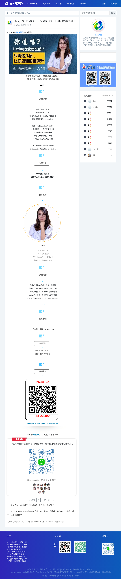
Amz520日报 (32, 4)
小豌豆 (96, 107)
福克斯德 (20, 32)
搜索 (113, 13)
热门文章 (71, 4)
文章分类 (46, 4)
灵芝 (95, 155)
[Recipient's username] (95, 13)
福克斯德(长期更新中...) (20, 13)
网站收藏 (113, 4)
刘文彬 (96, 149)
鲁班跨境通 (75, 576)
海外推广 (84, 4)
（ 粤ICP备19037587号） (42, 572)
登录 (104, 4)
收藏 (47, 500)
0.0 (94, 101)
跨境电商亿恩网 (54, 576)
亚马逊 (59, 4)
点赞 (32, 500)
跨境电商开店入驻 (65, 576)
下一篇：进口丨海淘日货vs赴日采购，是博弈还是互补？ (30, 505)
